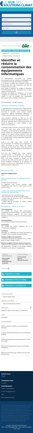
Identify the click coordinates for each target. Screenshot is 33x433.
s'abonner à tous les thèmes (15, 280)
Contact (3, 383)
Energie (5, 53)
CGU (3, 427)
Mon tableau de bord (7, 397)
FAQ (2, 394)
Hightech (15, 53)
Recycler (25, 51)
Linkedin (2, 376)
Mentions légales (26, 427)
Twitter (4, 376)
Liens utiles (17, 429)
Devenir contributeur (7, 388)
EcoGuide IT (4, 317)
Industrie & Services (11, 56)
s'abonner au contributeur (15, 286)
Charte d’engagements (8, 391)
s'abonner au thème (12, 274)
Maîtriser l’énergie (10, 51)
